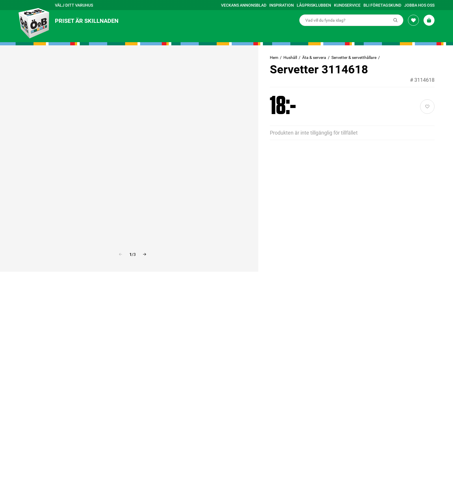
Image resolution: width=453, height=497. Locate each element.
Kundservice (347, 5)
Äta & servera (314, 57)
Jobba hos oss (419, 5)
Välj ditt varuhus (74, 5)
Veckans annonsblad (243, 5)
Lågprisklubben (314, 5)
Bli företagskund (382, 5)
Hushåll (290, 57)
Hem (274, 57)
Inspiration (281, 5)
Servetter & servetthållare (353, 57)
